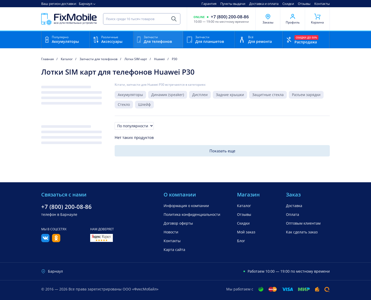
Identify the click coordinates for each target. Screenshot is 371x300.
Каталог (244, 205)
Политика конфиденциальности (192, 214)
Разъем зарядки (306, 94)
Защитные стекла (268, 94)
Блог (241, 240)
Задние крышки (230, 94)
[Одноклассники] (56, 240)
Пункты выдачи (232, 3)
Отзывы (304, 3)
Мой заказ (246, 232)
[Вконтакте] (45, 240)
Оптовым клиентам (303, 223)
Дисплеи (200, 94)
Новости (171, 232)
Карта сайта (174, 249)
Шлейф (144, 104)
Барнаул (85, 3)
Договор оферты (178, 223)
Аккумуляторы (130, 94)
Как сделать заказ (302, 232)
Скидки (288, 3)
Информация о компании (186, 205)
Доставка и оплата (264, 3)
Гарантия (208, 3)
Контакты (322, 3)
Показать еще (222, 150)
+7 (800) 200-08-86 (230, 17)
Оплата (292, 214)
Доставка (294, 205)
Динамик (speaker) (167, 94)
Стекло (124, 104)
